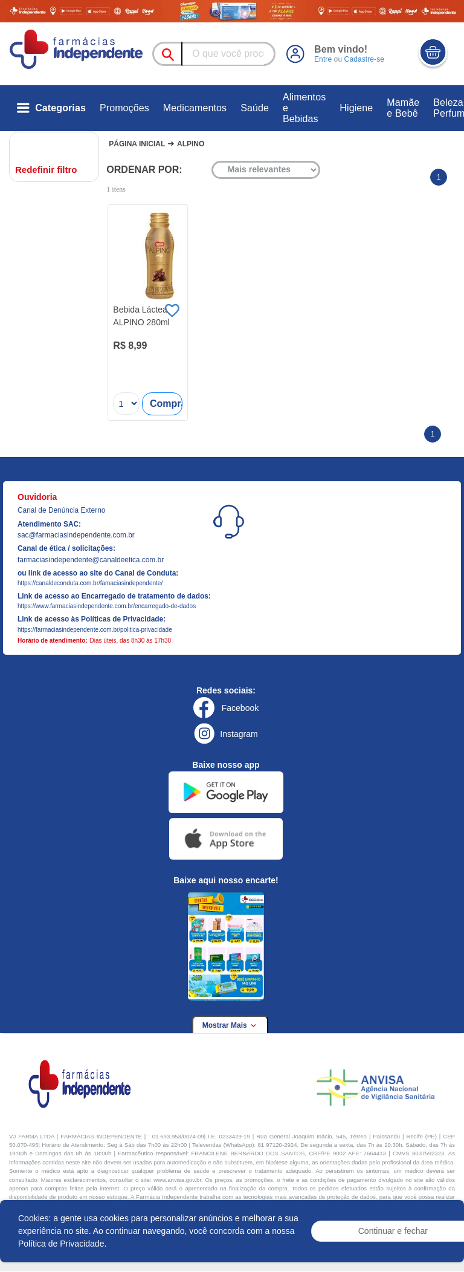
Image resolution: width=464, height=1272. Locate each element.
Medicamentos (195, 108)
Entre (323, 59)
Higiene (356, 108)
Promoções (124, 108)
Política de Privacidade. (62, 1243)
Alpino (190, 144)
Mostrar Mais (230, 1025)
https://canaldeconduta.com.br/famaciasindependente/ (90, 583)
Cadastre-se (364, 59)
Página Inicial (137, 144)
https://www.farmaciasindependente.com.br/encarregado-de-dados (107, 606)
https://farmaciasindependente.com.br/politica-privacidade (95, 629)
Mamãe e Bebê (403, 107)
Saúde (254, 108)
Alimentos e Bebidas (304, 108)
